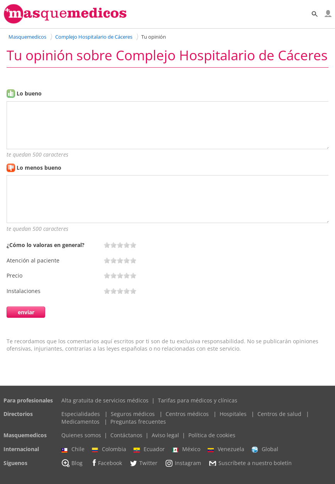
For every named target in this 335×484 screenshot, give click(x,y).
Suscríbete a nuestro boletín (250, 463)
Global (265, 449)
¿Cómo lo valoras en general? (46, 245)
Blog (72, 463)
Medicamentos (80, 421)
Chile (73, 449)
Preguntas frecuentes (138, 421)
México (186, 449)
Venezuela (226, 449)
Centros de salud (279, 414)
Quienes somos (81, 435)
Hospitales (233, 414)
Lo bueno (29, 93)
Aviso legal (165, 435)
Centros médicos (187, 414)
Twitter (143, 463)
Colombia (109, 449)
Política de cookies (211, 435)
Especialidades (80, 414)
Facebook (106, 463)
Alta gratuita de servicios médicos (105, 400)
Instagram (183, 463)
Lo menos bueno (39, 167)
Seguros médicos (133, 414)
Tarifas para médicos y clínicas (197, 400)
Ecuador (149, 449)
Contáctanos (126, 435)
